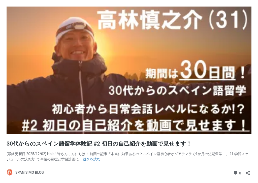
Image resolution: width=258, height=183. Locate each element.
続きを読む (92, 159)
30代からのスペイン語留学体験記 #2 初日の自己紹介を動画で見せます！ (99, 144)
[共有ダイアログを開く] (247, 171)
